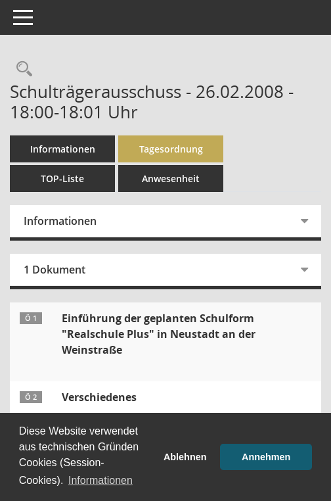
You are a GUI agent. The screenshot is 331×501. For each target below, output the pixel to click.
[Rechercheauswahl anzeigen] (21, 69)
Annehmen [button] (266, 457)
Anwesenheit (171, 178)
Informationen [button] (100, 480)
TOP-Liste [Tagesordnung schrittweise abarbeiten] (62, 178)
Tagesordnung (171, 149)
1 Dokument (54, 269)
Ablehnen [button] (185, 457)
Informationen (62, 149)
